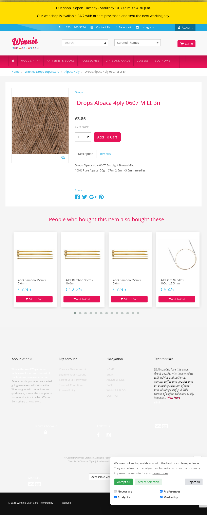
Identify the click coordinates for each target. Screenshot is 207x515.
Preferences (170, 491)
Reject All (194, 482)
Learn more (160, 473)
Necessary (123, 491)
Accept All (123, 482)
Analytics (122, 497)
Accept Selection (148, 482)
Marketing (169, 497)
